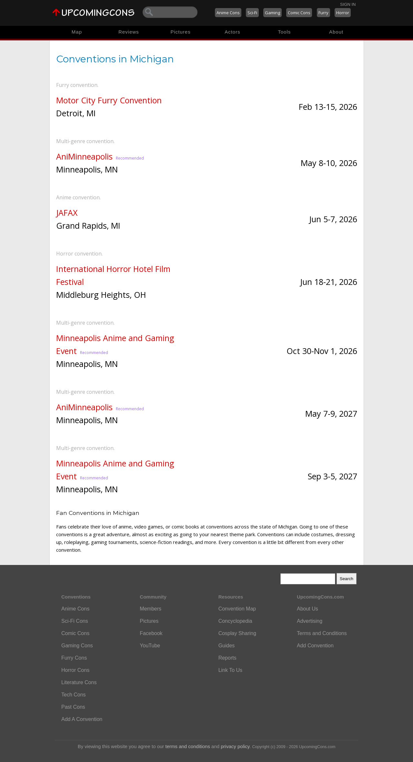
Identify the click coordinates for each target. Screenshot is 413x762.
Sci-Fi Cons (74, 621)
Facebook (151, 633)
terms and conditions (188, 746)
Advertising (309, 621)
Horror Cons (75, 670)
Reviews (128, 32)
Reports (227, 658)
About (336, 32)
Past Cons (73, 707)
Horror (342, 13)
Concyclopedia (235, 621)
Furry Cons (74, 658)
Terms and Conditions (322, 633)
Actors (232, 32)
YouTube (150, 645)
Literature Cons (78, 682)
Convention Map (237, 608)
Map (77, 32)
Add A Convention (81, 719)
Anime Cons (228, 13)
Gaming (272, 13)
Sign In (348, 4)
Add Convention (315, 645)
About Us (307, 608)
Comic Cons (299, 13)
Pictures (180, 32)
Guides (226, 645)
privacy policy (235, 746)
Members (150, 608)
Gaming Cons (77, 645)
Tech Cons (73, 694)
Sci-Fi (252, 13)
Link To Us (230, 670)
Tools (284, 32)
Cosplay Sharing (237, 633)
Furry (323, 13)
